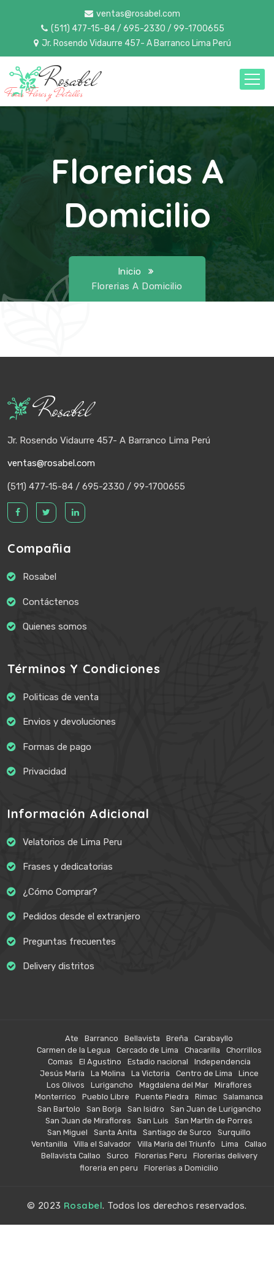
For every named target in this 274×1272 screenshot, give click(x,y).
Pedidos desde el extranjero (81, 916)
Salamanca (243, 1096)
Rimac (206, 1096)
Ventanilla (49, 1144)
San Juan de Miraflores (88, 1120)
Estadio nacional (157, 1061)
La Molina (108, 1073)
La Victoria (150, 1073)
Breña (177, 1038)
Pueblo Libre (105, 1096)
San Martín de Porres (214, 1120)
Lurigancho (112, 1085)
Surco (118, 1155)
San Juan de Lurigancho (215, 1109)
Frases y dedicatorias (68, 866)
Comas (60, 1061)
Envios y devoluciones (69, 721)
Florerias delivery (225, 1155)
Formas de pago (57, 746)
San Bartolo (58, 1109)
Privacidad (44, 771)
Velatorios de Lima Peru (72, 842)
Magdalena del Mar (173, 1085)
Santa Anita (115, 1132)
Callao (256, 1144)
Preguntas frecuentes (69, 941)
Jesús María (62, 1073)
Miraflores (233, 1085)
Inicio (130, 271)
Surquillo (234, 1132)
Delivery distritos (58, 966)
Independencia (222, 1061)
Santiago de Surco (177, 1132)
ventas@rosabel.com (132, 14)
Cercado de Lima (147, 1050)
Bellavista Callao (71, 1155)
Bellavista (142, 1038)
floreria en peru (109, 1168)
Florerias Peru (161, 1155)
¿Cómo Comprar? (60, 891)
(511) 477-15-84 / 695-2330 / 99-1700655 (132, 28)
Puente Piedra (162, 1096)
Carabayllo (213, 1038)
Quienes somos (55, 626)
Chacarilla (202, 1050)
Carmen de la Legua (73, 1050)
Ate (71, 1038)
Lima (229, 1144)
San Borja (103, 1109)
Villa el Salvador (102, 1144)
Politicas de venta (61, 697)
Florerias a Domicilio (181, 1168)
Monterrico (55, 1096)
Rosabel (49, 410)
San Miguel (67, 1132)
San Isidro (145, 1109)
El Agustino (100, 1061)
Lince (248, 1073)
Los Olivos (66, 1085)
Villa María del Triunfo (176, 1144)
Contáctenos (51, 601)
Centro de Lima (204, 1073)
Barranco (101, 1038)
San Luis (153, 1120)
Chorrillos (244, 1050)
